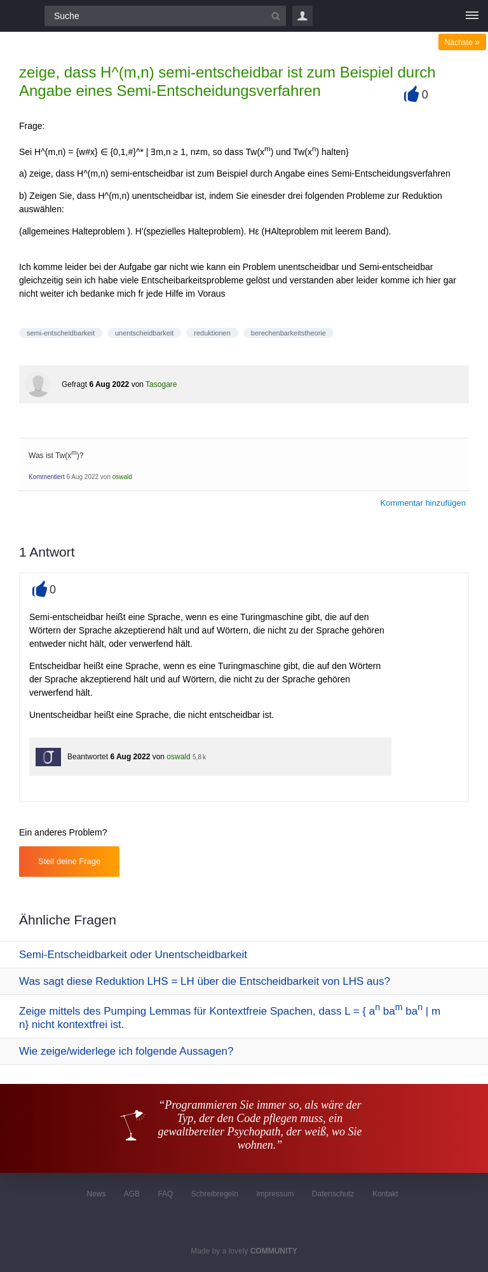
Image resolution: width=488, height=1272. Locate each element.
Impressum (275, 1193)
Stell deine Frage (69, 861)
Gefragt (74, 384)
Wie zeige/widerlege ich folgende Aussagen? (126, 1051)
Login (302, 16)
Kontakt (385, 1193)
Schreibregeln (214, 1193)
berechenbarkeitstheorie (288, 333)
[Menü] (472, 15)
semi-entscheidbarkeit (61, 333)
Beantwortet (87, 756)
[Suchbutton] (276, 16)
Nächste (462, 42)
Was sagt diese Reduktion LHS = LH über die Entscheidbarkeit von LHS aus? (204, 981)
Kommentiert (47, 476)
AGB (132, 1193)
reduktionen (212, 333)
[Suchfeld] (165, 16)
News (95, 1193)
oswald (122, 476)
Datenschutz (333, 1193)
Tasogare (161, 384)
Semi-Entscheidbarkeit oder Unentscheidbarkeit (133, 955)
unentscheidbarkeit (144, 333)
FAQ (165, 1193)
